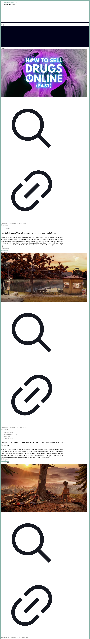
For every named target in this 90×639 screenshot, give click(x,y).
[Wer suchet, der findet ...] (10, 25)
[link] (18, 25)
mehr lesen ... (5, 250)
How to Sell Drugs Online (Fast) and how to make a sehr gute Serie (28, 233)
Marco (14, 223)
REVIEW (7, 436)
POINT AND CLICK (10, 434)
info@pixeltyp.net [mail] (9, 4)
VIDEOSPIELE (8, 438)
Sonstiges (7, 228)
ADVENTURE (8, 432)
